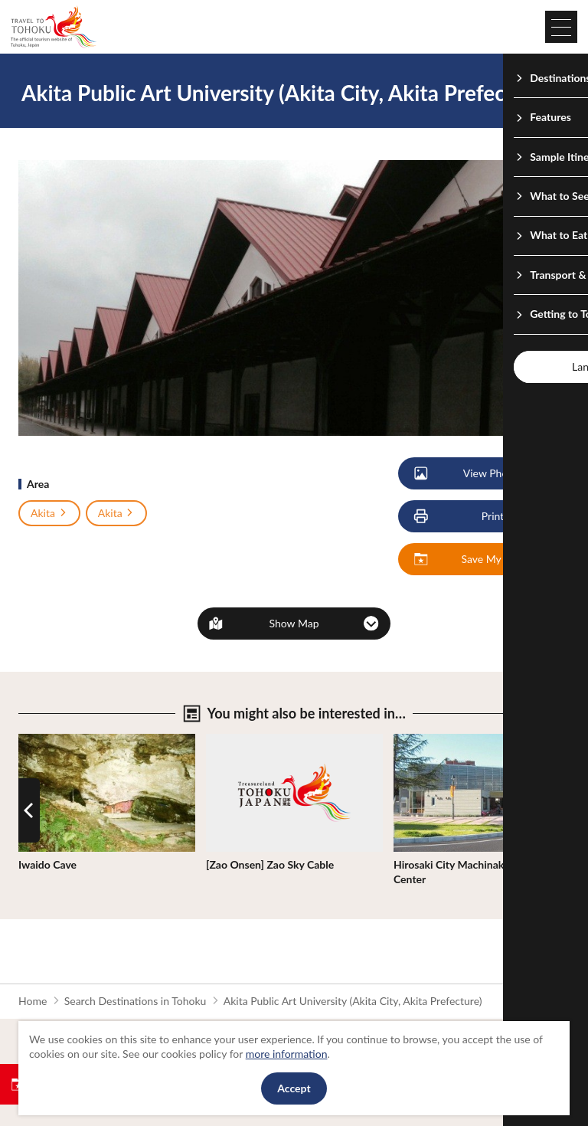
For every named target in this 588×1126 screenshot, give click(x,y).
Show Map (293, 623)
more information (287, 1053)
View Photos (469, 473)
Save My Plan (470, 559)
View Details (47, 740)
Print (460, 516)
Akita (49, 513)
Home (32, 1000)
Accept (293, 1088)
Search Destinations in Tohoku (135, 1000)
